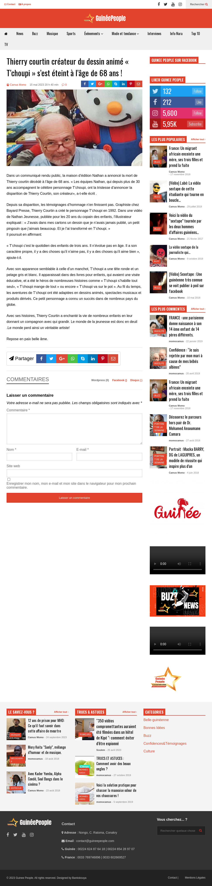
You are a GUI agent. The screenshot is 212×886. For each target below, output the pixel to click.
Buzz (35, 33)
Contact (9, 4)
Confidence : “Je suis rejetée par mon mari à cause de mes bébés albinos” (185, 358)
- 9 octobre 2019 (194, 258)
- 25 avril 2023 (113, 750)
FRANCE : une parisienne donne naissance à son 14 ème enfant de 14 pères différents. (186, 326)
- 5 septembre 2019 (122, 802)
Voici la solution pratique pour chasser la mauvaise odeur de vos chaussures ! (116, 790)
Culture (149, 751)
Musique (52, 33)
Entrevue (16, 788)
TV (6, 44)
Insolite (159, 331)
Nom (11, 455)
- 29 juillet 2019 (194, 206)
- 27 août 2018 (192, 440)
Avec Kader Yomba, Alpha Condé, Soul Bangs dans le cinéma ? (45, 779)
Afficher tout (198, 139)
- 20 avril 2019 (192, 373)
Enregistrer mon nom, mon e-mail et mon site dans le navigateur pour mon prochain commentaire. (71, 491)
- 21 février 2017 (194, 238)
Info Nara (176, 33)
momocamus (176, 341)
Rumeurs (85, 734)
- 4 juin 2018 (192, 472)
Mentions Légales (195, 877)
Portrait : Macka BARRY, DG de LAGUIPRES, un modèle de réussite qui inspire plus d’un (186, 457)
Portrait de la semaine (159, 427)
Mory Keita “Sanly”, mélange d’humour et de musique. (47, 750)
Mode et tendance (125, 33)
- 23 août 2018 (52, 790)
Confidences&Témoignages (164, 743)
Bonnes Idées (154, 728)
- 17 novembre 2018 (179, 174)
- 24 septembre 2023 (56, 737)
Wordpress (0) (100, 380)
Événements (93, 33)
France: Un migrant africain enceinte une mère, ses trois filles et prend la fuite (186, 156)
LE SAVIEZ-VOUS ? (21, 712)
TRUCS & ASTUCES (90, 712)
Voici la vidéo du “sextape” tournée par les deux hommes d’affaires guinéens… (185, 223)
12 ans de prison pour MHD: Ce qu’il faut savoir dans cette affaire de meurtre (46, 726)
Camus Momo (16, 84)
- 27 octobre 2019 (121, 775)
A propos (25, 4)
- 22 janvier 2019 (194, 341)
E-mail (82, 455)
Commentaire (18, 410)
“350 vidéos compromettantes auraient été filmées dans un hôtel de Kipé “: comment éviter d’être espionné (116, 732)
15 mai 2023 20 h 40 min (44, 84)
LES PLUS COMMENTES (168, 309)
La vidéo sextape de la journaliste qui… (183, 249)
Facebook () (120, 380)
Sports (71, 33)
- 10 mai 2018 (193, 297)
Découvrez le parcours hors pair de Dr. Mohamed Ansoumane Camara (185, 425)
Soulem (100, 750)
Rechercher (199, 4)
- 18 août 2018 (51, 758)
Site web (13, 471)
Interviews (154, 33)
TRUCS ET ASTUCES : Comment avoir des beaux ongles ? (113, 763)
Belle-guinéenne (156, 720)
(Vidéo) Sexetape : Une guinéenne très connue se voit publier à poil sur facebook (186, 282)
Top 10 (195, 33)
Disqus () (136, 380)
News (19, 33)
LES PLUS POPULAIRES (168, 139)
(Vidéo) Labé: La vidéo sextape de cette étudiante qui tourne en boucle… (186, 191)
